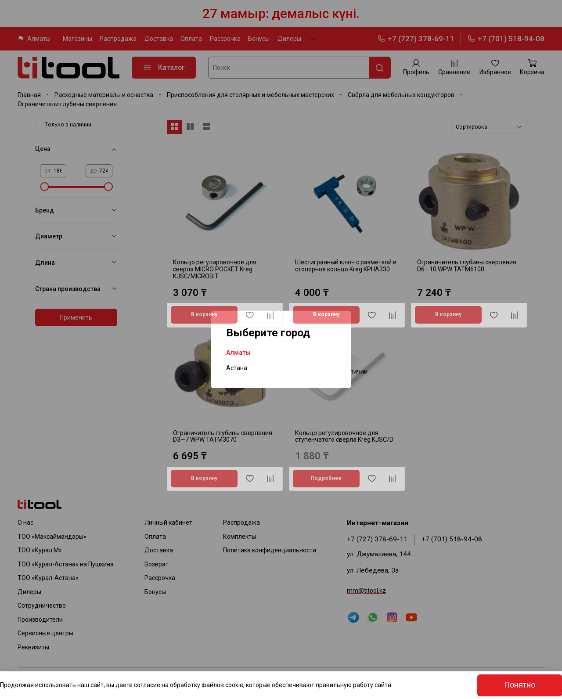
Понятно (519, 685)
